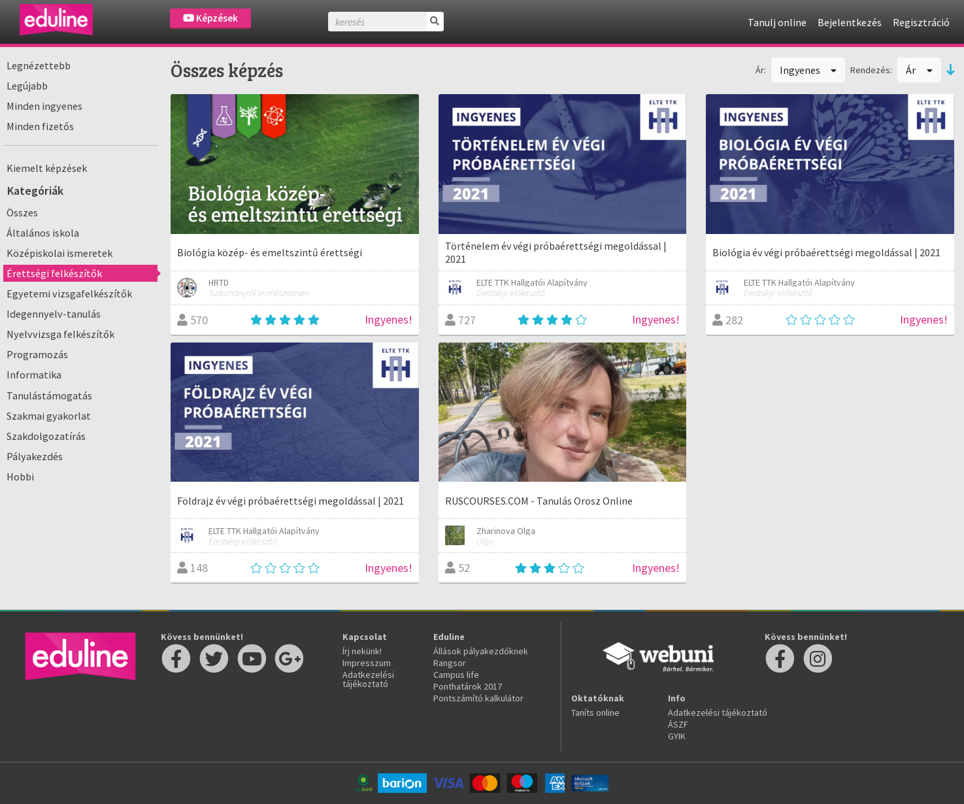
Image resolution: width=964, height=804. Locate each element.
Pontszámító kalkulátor (478, 698)
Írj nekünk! (362, 651)
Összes (22, 212)
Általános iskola (43, 232)
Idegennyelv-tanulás (54, 313)
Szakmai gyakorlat (49, 415)
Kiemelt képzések (47, 168)
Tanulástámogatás (49, 395)
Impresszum (366, 663)
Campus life (456, 674)
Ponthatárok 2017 (467, 686)
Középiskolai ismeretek (59, 253)
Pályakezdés (35, 456)
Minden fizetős (40, 126)
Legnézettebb (39, 65)
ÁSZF (678, 724)
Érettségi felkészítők (54, 273)
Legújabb (27, 85)
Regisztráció (921, 22)
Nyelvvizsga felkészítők (60, 334)
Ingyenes (808, 69)
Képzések (210, 18)
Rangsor (449, 663)
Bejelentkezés (850, 22)
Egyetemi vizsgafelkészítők (69, 293)
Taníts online (595, 712)
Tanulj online (777, 22)
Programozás (37, 354)
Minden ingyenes (44, 105)
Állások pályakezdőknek (480, 651)
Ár (919, 69)
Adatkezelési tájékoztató (368, 679)
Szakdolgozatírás (46, 436)
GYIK (677, 736)
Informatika (34, 374)
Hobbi (20, 476)
